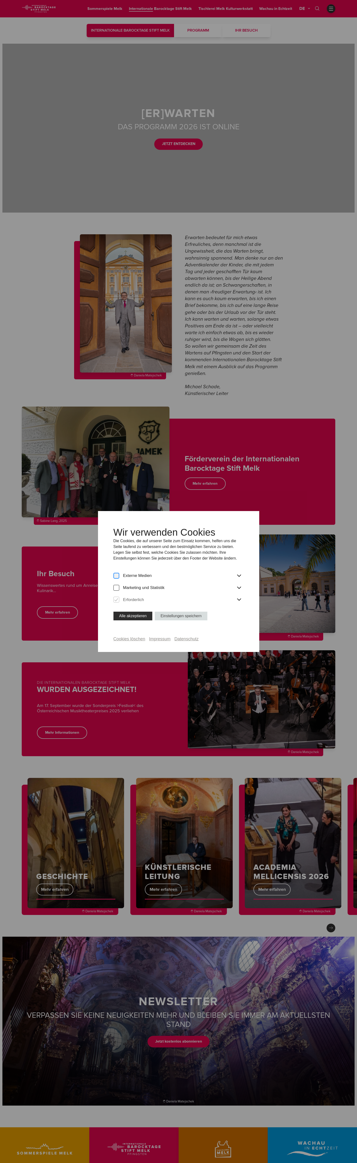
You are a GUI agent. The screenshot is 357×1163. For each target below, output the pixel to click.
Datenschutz (187, 639)
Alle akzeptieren (133, 616)
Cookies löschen (129, 639)
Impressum (160, 639)
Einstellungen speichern (181, 616)
